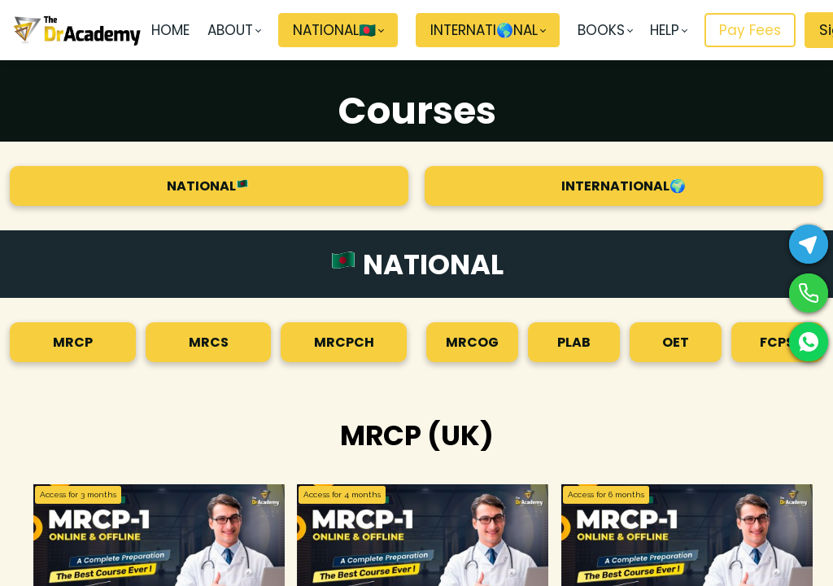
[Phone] (808, 293)
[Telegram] (808, 244)
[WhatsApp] (808, 341)
